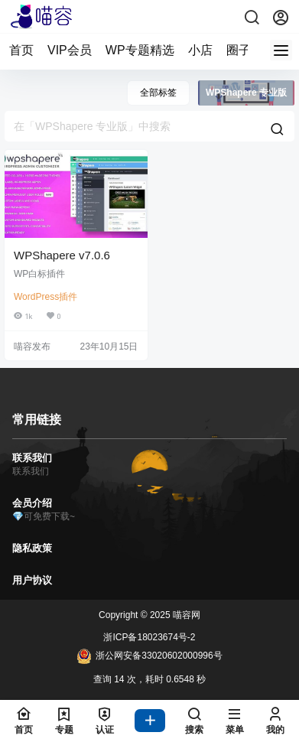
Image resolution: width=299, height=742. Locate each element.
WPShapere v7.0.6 (62, 255)
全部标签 (158, 92)
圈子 (238, 50)
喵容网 (185, 615)
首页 (21, 50)
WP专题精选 (140, 50)
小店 (200, 50)
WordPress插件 (45, 296)
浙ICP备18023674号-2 (149, 637)
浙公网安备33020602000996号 (149, 656)
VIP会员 (69, 50)
